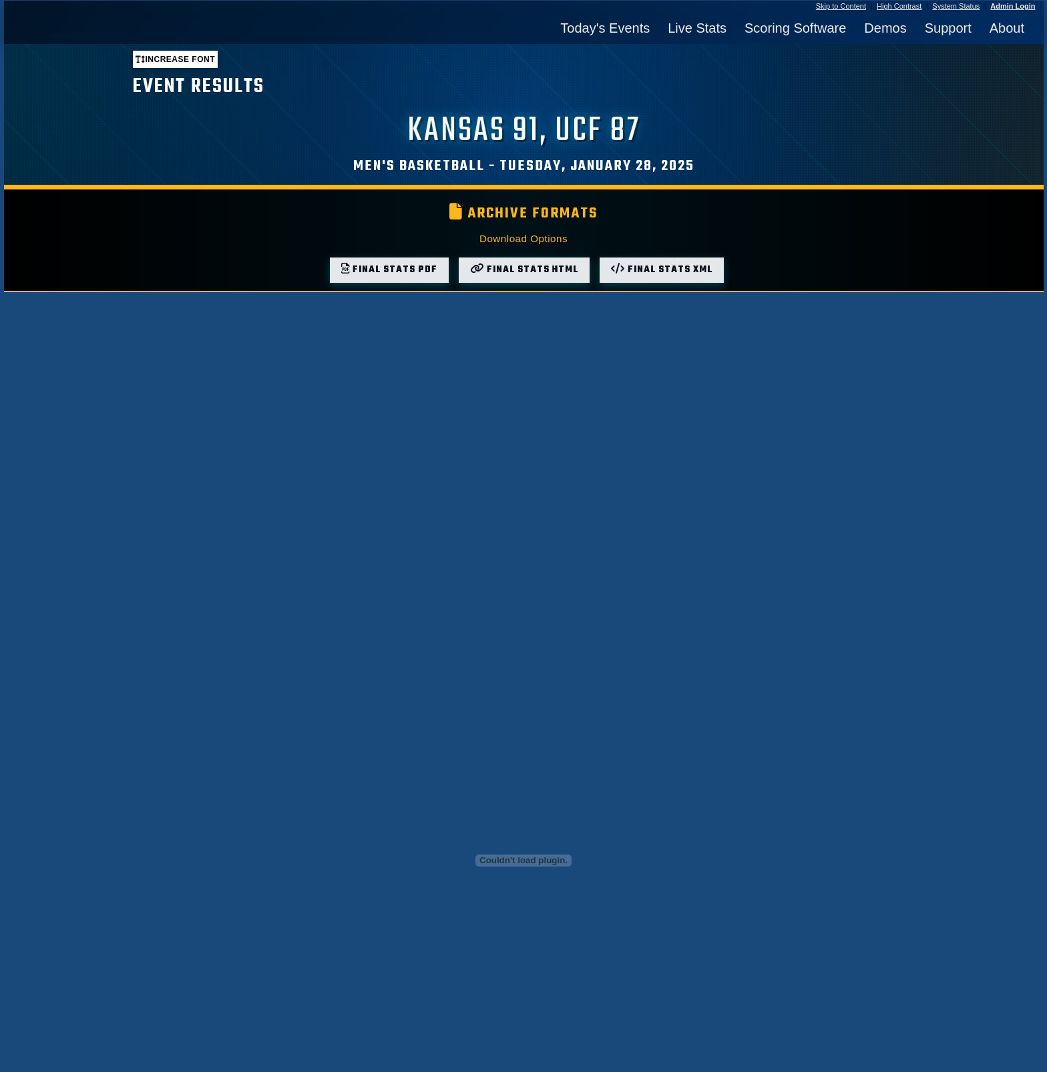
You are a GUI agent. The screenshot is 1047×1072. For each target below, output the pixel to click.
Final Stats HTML (524, 270)
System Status (956, 6)
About (1007, 28)
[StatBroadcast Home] (141, 28)
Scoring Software (795, 28)
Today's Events (605, 28)
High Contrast (899, 6)
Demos (885, 28)
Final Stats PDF (389, 270)
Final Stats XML (661, 270)
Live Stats (697, 28)
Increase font (175, 59)
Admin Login (1012, 6)
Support (948, 28)
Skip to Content (841, 6)
